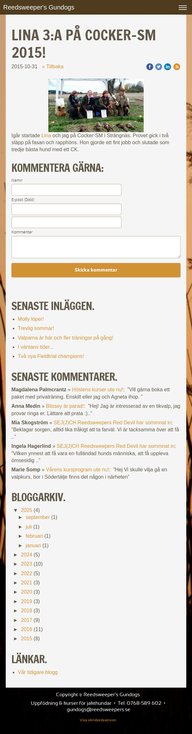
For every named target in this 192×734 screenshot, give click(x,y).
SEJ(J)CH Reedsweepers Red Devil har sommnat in (113, 422)
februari (34, 536)
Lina (46, 135)
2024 (26, 554)
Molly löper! (31, 319)
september (38, 517)
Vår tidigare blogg (38, 672)
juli (29, 526)
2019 (26, 601)
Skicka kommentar (96, 269)
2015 (26, 638)
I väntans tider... (36, 347)
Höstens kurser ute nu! (97, 389)
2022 (26, 573)
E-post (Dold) (23, 199)
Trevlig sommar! (36, 328)
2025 (26, 510)
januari (33, 545)
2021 (26, 582)
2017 (26, 620)
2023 (26, 564)
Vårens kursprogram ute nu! (77, 469)
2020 (26, 592)
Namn (16, 180)
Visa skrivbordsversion (98, 720)
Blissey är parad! (65, 406)
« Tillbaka (53, 66)
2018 (26, 610)
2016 (26, 629)
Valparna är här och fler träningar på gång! (65, 337)
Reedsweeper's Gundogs (38, 7)
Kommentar (21, 232)
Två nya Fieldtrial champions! (51, 356)
